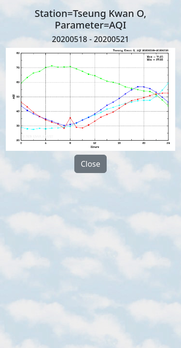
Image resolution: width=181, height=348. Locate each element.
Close (90, 164)
